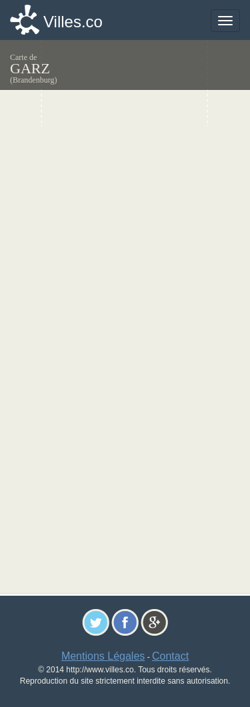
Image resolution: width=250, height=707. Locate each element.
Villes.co (73, 22)
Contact (170, 656)
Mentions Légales (103, 656)
